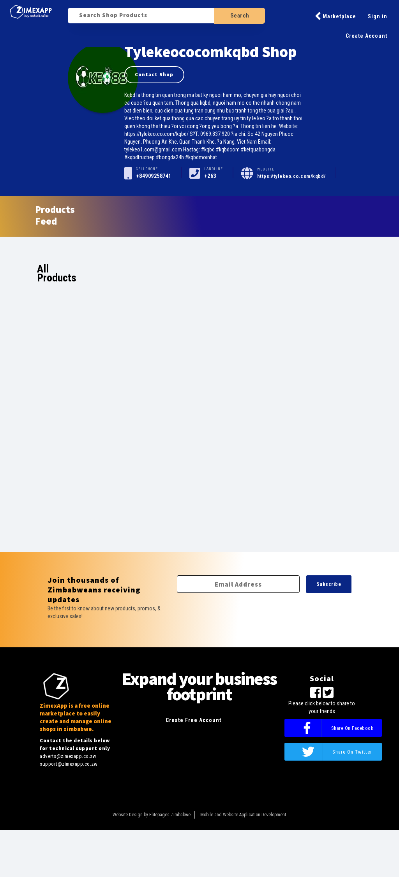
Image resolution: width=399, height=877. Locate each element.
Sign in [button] (377, 16)
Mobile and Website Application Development (243, 814)
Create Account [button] (366, 36)
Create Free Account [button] (193, 720)
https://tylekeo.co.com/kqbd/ (291, 176)
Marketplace (335, 16)
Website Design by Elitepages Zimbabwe (152, 814)
